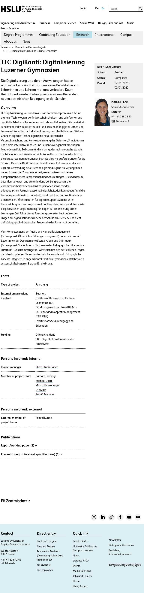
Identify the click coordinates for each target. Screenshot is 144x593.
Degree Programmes (18, 35)
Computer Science (65, 23)
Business (45, 23)
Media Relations (82, 570)
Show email (122, 121)
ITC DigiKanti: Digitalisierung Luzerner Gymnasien (31, 51)
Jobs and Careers (82, 575)
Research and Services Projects (30, 47)
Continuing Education (54, 35)
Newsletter (115, 539)
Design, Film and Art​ (110, 23)
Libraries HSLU (81, 560)
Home (76, 581)
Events (76, 565)
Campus (126, 35)
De (96, 8)
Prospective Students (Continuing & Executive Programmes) (50, 555)
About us (10, 41)
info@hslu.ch (8, 562)
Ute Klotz (41, 389)
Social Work (87, 23)
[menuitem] (18, 34)
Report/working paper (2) (19, 445)
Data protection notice (121, 545)
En (102, 8)
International (104, 35)
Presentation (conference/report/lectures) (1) (31, 454)
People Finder (80, 541)
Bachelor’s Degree (47, 541)
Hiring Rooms (80, 586)
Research (82, 35)
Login (83, 8)
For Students (44, 564)
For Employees (45, 569)
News (26, 41)
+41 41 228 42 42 (11, 559)
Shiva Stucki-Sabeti (47, 367)
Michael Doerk (44, 380)
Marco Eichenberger (47, 385)
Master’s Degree (46, 546)
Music (130, 23)
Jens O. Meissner (45, 394)
